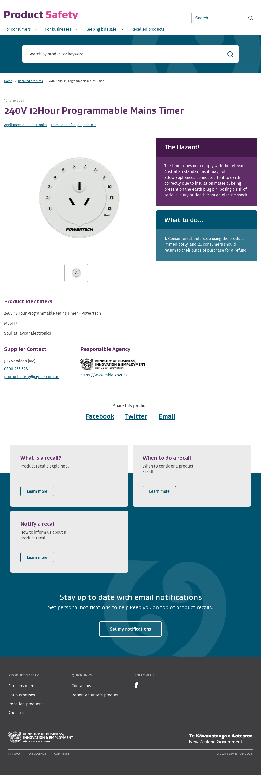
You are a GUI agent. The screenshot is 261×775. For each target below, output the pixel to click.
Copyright (62, 753)
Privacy (14, 753)
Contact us (81, 686)
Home (8, 81)
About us (16, 713)
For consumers (21, 686)
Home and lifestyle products (73, 124)
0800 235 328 (16, 369)
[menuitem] (20, 29)
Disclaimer (37, 753)
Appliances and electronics (25, 124)
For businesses (21, 695)
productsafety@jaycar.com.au (31, 377)
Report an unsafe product (95, 695)
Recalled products (30, 81)
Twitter (136, 416)
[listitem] (69, 476)
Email (167, 416)
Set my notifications (130, 629)
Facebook (100, 416)
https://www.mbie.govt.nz (103, 375)
